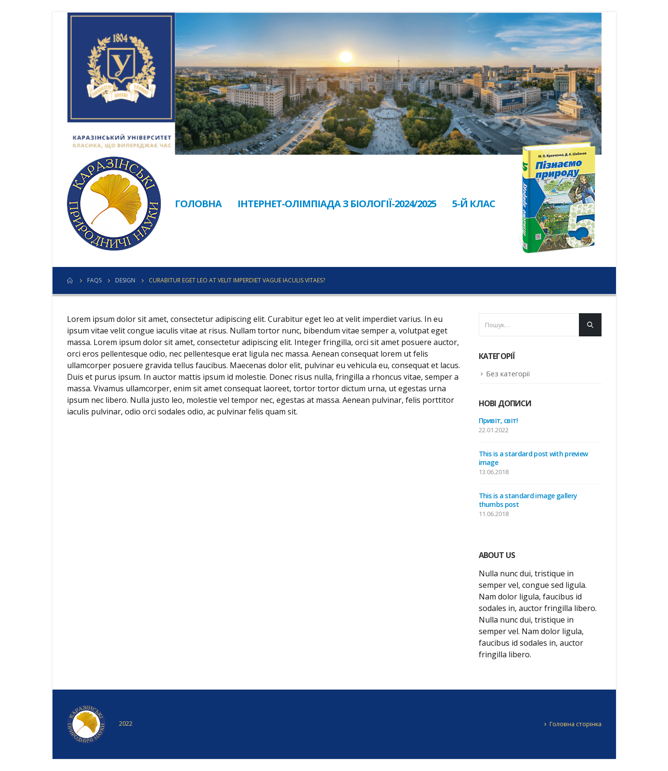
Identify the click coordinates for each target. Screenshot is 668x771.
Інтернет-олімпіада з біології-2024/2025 (336, 203)
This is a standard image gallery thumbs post (528, 500)
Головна (198, 203)
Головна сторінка (576, 723)
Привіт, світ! (498, 420)
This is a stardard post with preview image (533, 458)
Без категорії (508, 373)
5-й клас (473, 203)
